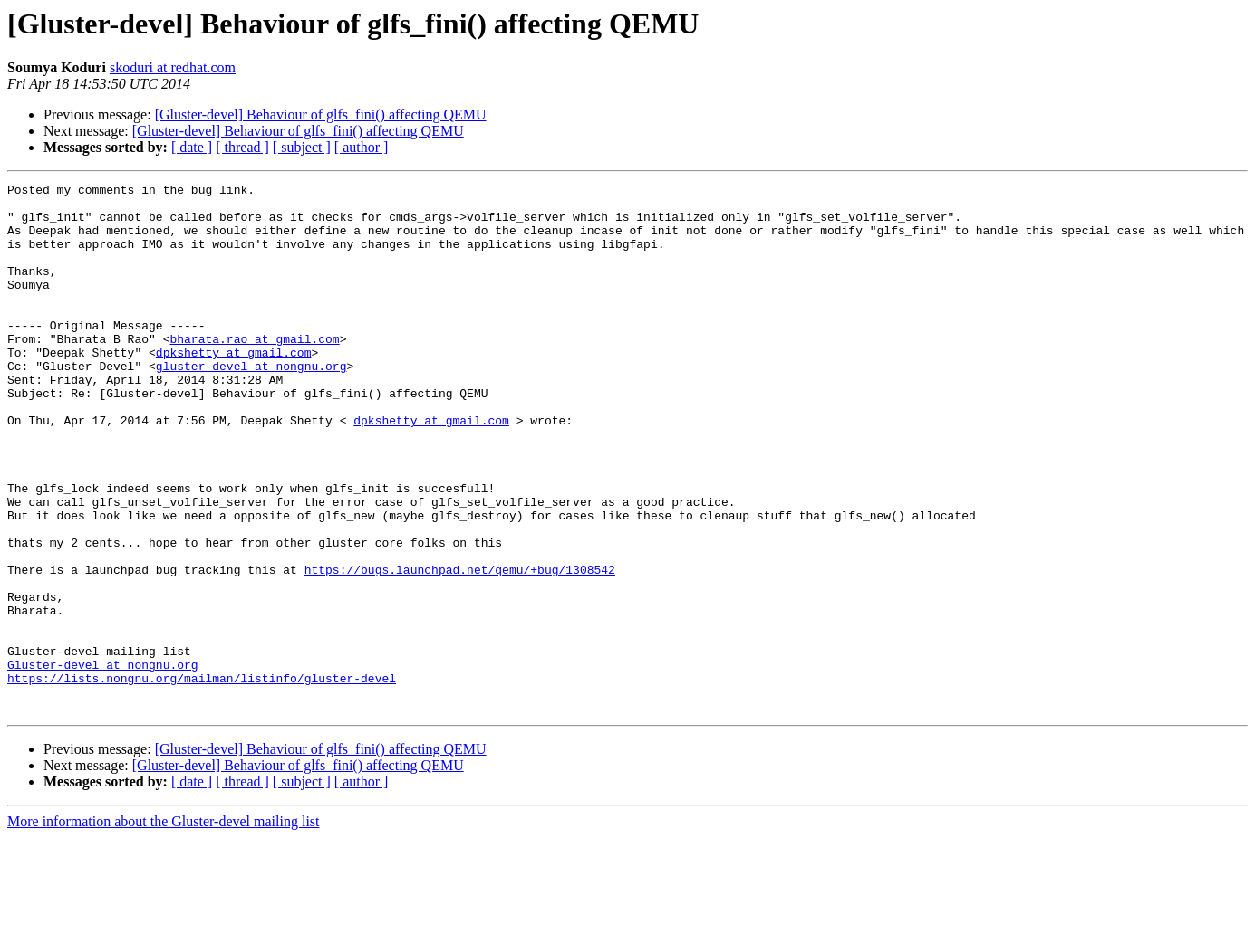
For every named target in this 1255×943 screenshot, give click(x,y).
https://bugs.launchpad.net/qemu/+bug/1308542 (459, 648)
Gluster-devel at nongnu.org (102, 762)
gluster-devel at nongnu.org (251, 403)
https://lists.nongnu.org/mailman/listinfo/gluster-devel (201, 778)
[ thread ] (242, 147)
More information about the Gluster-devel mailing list (163, 927)
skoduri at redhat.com (173, 67)
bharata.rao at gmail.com (254, 371)
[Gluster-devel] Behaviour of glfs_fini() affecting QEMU (321, 114)
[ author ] (361, 147)
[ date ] (191, 147)
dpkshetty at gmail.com (234, 387)
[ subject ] (302, 147)
